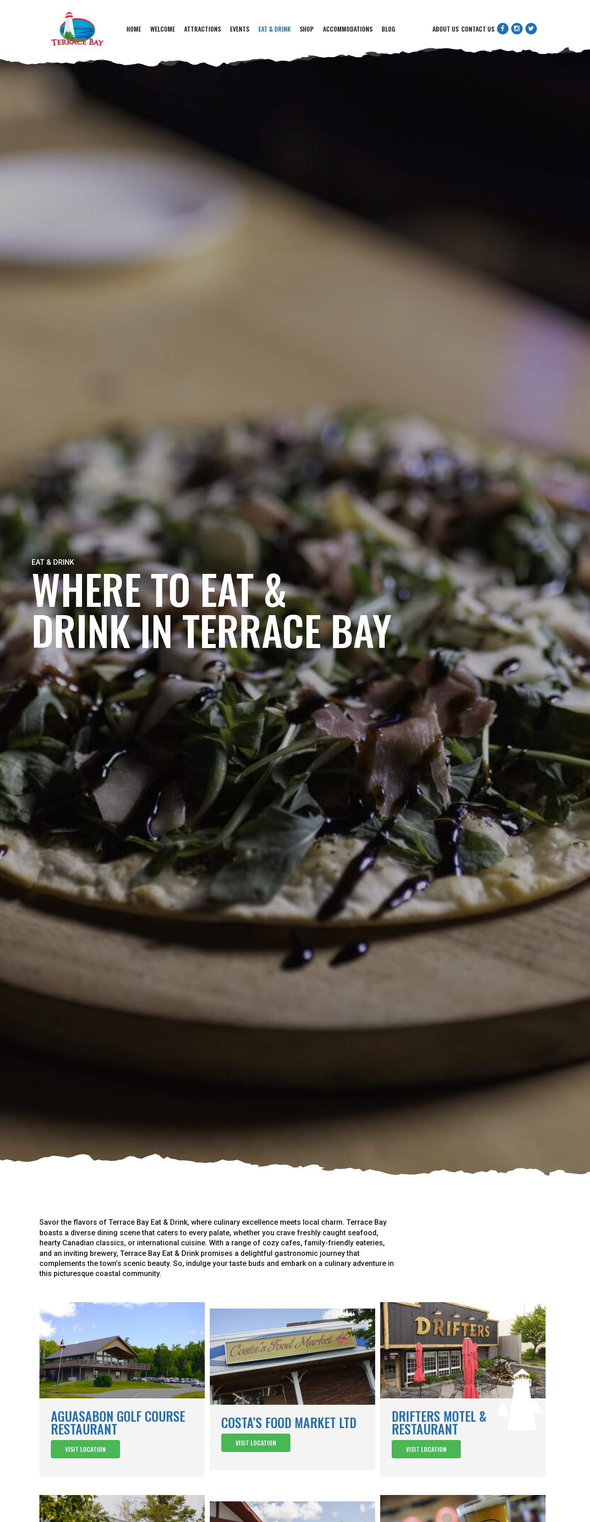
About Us (445, 28)
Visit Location (85, 1449)
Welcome (162, 28)
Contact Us (477, 28)
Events (239, 28)
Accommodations (347, 28)
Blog (388, 28)
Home (133, 28)
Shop (307, 28)
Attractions (202, 28)
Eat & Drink (274, 28)
